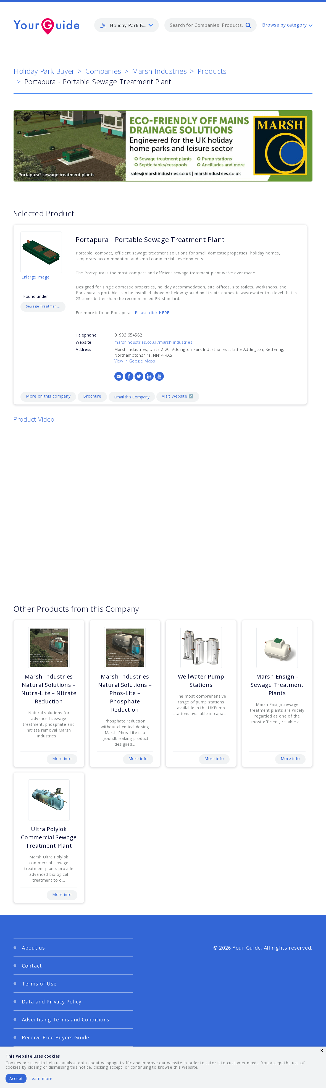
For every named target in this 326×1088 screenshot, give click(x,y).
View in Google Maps (134, 361)
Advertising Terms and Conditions (65, 1019)
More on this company (48, 396)
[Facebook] (129, 376)
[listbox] (126, 25)
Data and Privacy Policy (51, 1001)
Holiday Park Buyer (44, 71)
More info (62, 758)
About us (33, 947)
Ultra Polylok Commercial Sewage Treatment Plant (49, 837)
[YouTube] (159, 376)
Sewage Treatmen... (43, 306)
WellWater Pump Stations (201, 680)
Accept (16, 1078)
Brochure (92, 396)
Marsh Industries (159, 71)
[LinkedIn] (149, 376)
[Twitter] (139, 376)
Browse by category (284, 25)
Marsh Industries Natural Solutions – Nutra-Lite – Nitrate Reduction (48, 689)
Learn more (40, 1078)
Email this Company (131, 397)
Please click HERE (152, 312)
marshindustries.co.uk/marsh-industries (153, 342)
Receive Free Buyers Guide (55, 1037)
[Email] (118, 376)
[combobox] (210, 25)
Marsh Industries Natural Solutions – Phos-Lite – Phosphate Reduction (125, 693)
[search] (248, 25)
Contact (32, 965)
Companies (103, 71)
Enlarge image (35, 277)
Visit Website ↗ (177, 396)
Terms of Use (39, 983)
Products (212, 71)
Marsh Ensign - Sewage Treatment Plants (277, 685)
